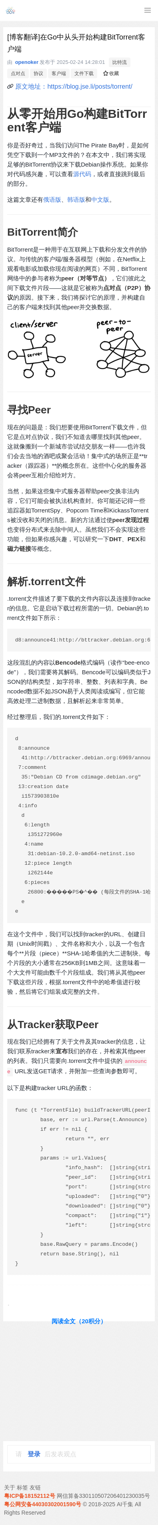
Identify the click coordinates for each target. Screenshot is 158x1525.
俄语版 (52, 199)
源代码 (82, 174)
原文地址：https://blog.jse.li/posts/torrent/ (73, 86)
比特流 (119, 62)
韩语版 (76, 199)
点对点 (18, 73)
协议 (38, 73)
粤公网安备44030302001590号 (42, 1504)
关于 (9, 1487)
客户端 (59, 73)
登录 (34, 1454)
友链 (35, 1487)
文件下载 (84, 73)
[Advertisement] (79, 1381)
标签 (22, 1487)
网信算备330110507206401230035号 (103, 1496)
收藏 (111, 73)
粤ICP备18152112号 (29, 1496)
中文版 (100, 199)
